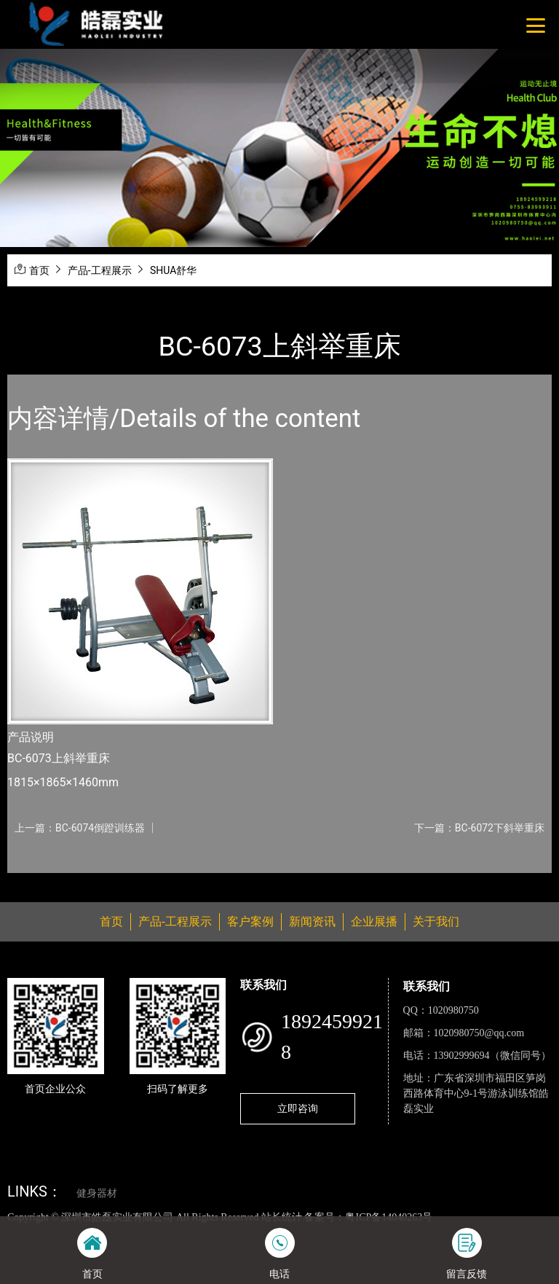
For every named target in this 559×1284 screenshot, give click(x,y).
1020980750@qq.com (479, 1032)
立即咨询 (297, 1108)
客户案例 (250, 921)
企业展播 (374, 921)
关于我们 (436, 921)
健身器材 (96, 1193)
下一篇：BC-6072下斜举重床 (479, 828)
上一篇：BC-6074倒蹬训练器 (80, 828)
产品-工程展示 (100, 270)
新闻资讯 (312, 921)
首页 (39, 270)
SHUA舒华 (173, 270)
